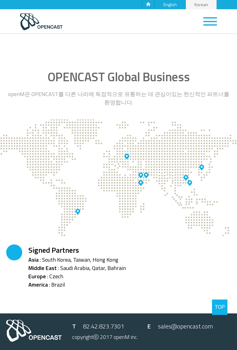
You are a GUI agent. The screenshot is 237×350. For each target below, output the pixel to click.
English (170, 4)
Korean (201, 4)
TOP (220, 307)
